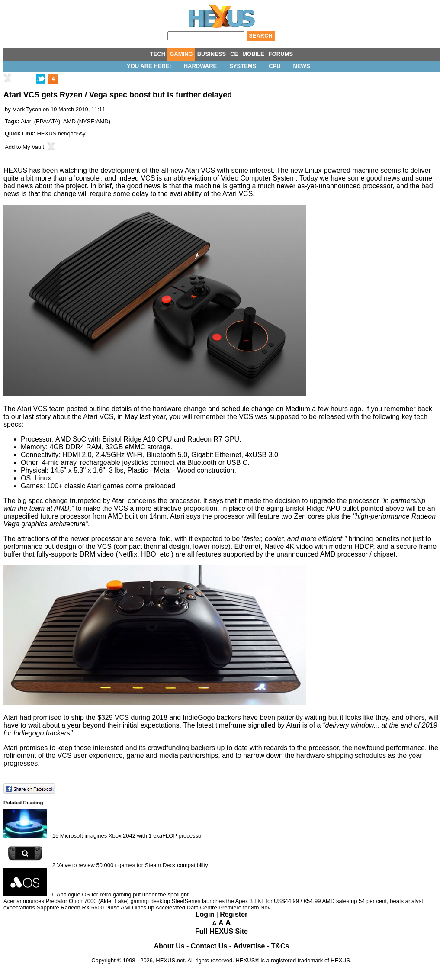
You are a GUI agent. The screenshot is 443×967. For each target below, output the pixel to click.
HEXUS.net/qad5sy (61, 133)
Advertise (249, 946)
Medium (298, 409)
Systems (242, 66)
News (301, 66)
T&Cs (280, 946)
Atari (26, 121)
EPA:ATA (47, 121)
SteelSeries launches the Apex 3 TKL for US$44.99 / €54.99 (246, 901)
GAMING (181, 54)
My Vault (33, 147)
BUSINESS (211, 54)
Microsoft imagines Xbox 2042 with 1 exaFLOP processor (131, 835)
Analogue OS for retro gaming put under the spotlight (123, 894)
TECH (157, 54)
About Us (169, 946)
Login (205, 914)
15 (55, 835)
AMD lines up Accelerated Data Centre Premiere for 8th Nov (195, 907)
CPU (274, 66)
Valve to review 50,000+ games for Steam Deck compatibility (132, 865)
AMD (69, 121)
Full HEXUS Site (221, 931)
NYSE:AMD (94, 121)
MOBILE (253, 54)
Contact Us (209, 946)
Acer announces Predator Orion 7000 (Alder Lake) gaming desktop (86, 901)
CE (234, 54)
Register (233, 914)
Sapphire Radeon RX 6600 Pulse (78, 907)
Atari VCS (200, 170)
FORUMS (281, 54)
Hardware (200, 66)
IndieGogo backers (212, 717)
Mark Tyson (26, 109)
